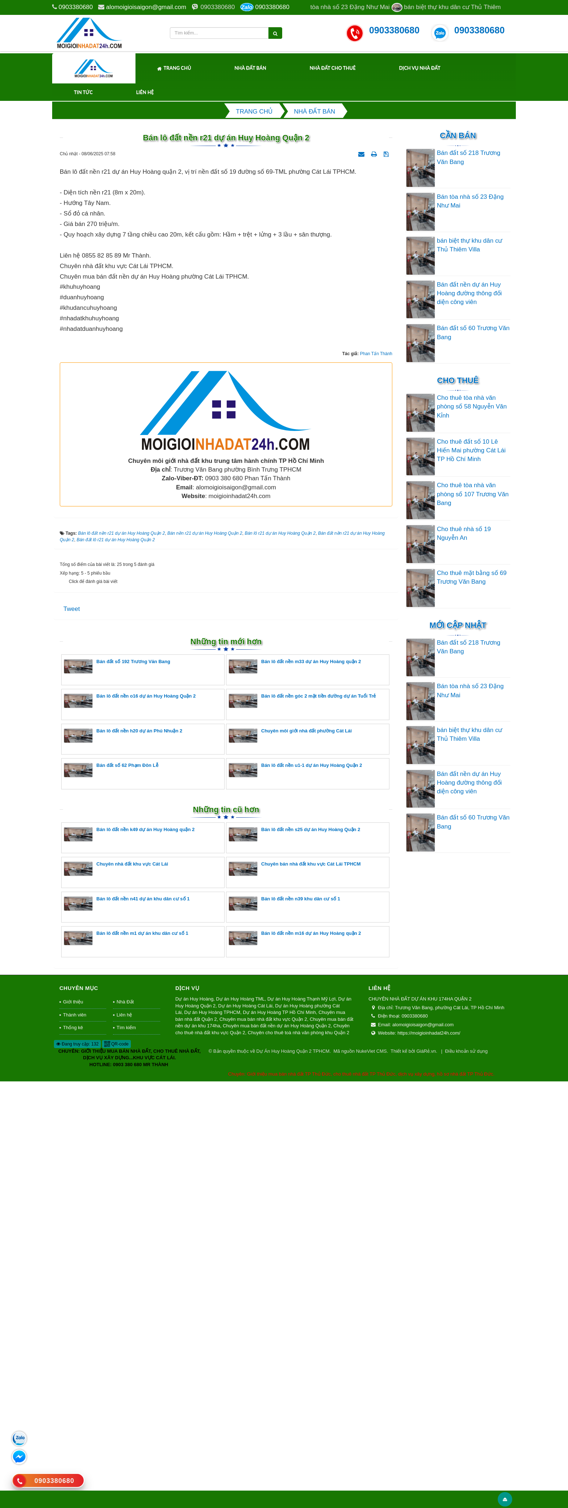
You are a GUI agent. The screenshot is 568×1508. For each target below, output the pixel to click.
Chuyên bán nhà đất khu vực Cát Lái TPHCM (295, 1294)
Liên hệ (145, 92)
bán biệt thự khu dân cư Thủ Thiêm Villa (469, 245)
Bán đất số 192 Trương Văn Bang (117, 1092)
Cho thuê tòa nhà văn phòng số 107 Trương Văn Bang (473, 494)
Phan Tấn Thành (376, 779)
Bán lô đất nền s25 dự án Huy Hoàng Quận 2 (294, 1260)
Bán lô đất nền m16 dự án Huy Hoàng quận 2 (295, 1364)
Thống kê (73, 1453)
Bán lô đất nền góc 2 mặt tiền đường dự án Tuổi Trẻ (302, 1126)
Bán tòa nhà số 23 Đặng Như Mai (470, 201)
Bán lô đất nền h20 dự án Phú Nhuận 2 (123, 1161)
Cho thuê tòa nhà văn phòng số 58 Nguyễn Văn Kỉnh (472, 406)
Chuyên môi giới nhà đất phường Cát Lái (290, 1161)
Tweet (71, 1035)
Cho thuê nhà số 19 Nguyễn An (464, 533)
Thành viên (74, 1441)
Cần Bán (458, 135)
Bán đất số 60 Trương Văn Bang (473, 332)
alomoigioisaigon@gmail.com (146, 7)
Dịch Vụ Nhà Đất (419, 68)
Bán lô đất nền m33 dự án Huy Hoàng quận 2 (295, 1092)
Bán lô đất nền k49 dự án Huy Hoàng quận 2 (129, 1260)
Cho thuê (458, 380)
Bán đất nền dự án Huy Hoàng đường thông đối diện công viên (469, 293)
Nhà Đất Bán (250, 68)
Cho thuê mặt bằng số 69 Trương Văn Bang (472, 577)
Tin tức (83, 92)
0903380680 (76, 7)
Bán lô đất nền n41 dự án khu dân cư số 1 (126, 1329)
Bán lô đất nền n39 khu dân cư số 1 (284, 1329)
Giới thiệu (73, 1428)
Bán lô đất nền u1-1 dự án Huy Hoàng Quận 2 (295, 1196)
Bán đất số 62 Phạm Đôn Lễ (111, 1196)
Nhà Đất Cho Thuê (333, 68)
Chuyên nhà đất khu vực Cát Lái (116, 1294)
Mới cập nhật (457, 625)
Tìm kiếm (126, 1453)
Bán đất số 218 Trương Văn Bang (468, 157)
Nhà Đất (125, 1428)
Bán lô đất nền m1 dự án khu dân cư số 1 (126, 1364)
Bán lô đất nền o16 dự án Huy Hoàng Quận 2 (130, 1126)
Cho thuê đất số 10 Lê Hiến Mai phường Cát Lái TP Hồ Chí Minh (471, 450)
